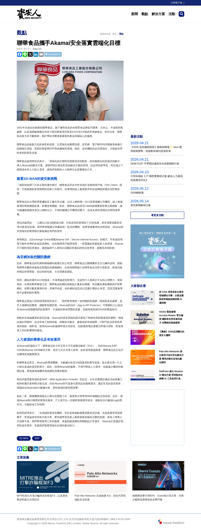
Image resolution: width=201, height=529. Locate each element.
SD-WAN (23, 438)
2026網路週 (137, 192)
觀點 (144, 14)
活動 (171, 14)
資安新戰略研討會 (141, 205)
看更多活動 (157, 215)
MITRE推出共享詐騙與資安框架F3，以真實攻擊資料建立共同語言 (42, 497)
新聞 (134, 14)
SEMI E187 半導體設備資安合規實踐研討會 (155, 163)
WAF (37, 438)
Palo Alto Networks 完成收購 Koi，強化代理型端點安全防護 (100, 497)
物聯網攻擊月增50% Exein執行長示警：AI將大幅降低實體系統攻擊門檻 (158, 497)
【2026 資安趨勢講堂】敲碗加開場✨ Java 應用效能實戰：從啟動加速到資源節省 (156, 149)
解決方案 (158, 14)
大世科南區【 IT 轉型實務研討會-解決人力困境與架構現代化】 (157, 178)
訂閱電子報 (176, 3)
